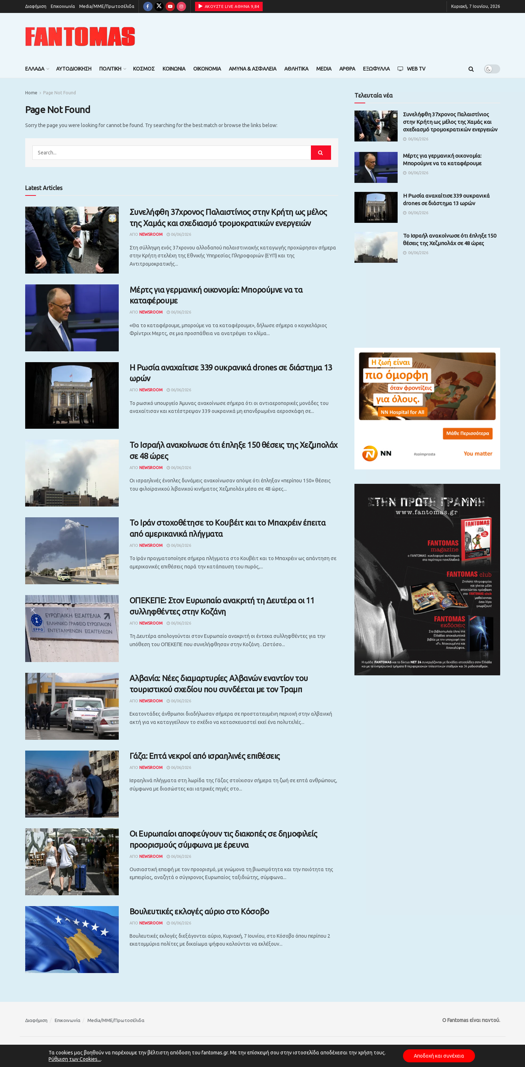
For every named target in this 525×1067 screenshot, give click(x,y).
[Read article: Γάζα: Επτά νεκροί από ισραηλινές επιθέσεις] (72, 784)
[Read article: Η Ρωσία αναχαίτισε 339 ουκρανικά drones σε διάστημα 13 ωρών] (72, 395)
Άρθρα (347, 69)
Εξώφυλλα (376, 69)
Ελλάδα (34, 69)
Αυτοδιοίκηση (73, 69)
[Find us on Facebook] (148, 6)
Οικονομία (207, 69)
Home (31, 92)
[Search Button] (471, 69)
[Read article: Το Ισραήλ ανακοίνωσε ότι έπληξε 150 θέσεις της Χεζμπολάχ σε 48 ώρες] (72, 473)
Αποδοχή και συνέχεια (439, 1056)
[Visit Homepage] (80, 37)
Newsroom (151, 234)
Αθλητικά (296, 69)
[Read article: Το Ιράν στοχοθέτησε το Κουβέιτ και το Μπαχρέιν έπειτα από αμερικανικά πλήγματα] (72, 550)
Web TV (411, 69)
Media (323, 69)
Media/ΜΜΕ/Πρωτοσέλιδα (106, 6)
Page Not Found (59, 92)
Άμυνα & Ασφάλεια (252, 69)
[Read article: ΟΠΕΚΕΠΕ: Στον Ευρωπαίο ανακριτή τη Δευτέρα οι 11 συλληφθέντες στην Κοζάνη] (72, 628)
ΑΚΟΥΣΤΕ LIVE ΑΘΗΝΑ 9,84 (229, 6)
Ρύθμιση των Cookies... (75, 1059)
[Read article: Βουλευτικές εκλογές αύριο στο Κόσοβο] (72, 939)
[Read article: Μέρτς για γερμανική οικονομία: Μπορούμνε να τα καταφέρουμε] (72, 317)
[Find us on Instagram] (181, 6)
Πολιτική (110, 69)
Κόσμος (144, 69)
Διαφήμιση (35, 6)
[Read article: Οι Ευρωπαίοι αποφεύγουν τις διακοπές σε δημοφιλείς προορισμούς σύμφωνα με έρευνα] (72, 861)
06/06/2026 (179, 234)
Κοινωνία (174, 69)
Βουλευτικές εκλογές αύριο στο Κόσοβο (199, 911)
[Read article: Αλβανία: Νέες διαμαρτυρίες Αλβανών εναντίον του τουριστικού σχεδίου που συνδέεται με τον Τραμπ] (72, 706)
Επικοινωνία (63, 6)
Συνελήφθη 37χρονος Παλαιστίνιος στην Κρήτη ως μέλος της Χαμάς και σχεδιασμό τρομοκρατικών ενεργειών (450, 121)
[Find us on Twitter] (159, 6)
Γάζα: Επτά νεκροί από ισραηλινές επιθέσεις (205, 755)
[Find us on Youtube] (170, 6)
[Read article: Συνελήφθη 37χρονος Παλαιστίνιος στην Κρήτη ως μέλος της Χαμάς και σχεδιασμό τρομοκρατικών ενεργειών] (72, 240)
